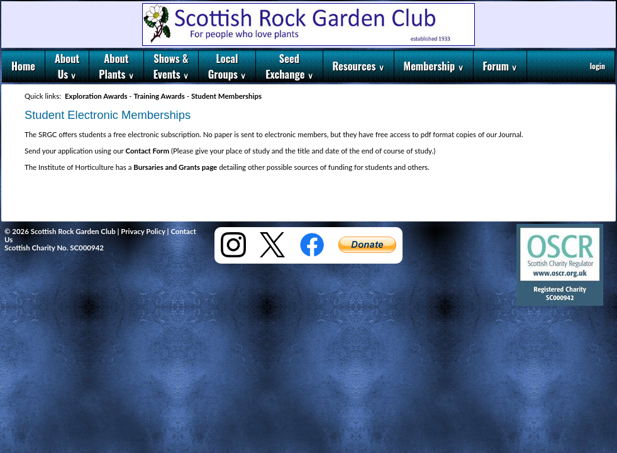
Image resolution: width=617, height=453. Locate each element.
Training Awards (159, 96)
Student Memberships (226, 96)
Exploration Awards (96, 96)
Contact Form (147, 151)
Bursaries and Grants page (175, 167)
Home (23, 66)
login (597, 65)
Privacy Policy (143, 231)
